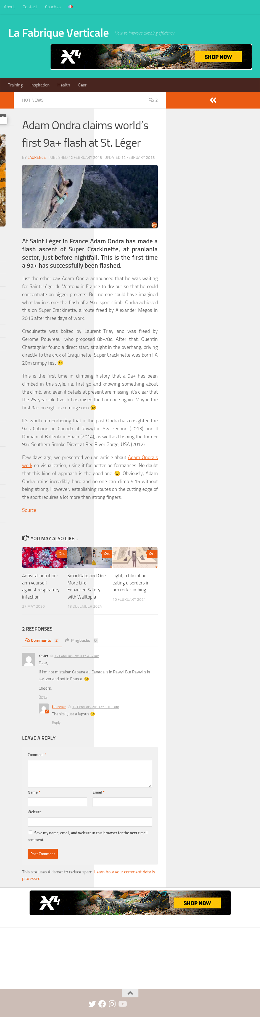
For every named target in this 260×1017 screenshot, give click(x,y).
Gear (82, 85)
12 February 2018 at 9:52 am (76, 656)
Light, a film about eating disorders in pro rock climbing (130, 582)
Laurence (37, 157)
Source (29, 510)
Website (34, 812)
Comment (37, 754)
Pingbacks (81, 640)
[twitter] (92, 1004)
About (9, 6)
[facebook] (102, 1004)
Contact (30, 6)
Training (15, 85)
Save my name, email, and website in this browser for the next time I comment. (88, 836)
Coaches (53, 6)
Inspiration (40, 85)
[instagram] (112, 1004)
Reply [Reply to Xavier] (43, 697)
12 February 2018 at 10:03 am (95, 707)
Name (34, 792)
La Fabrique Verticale (58, 33)
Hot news (33, 100)
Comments (42, 640)
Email (98, 792)
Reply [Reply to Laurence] (56, 722)
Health (63, 85)
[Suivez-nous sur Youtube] (122, 1004)
